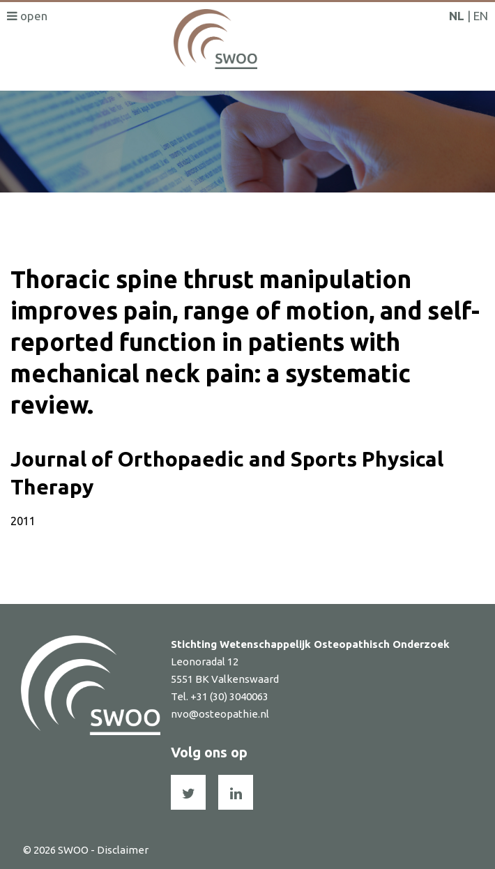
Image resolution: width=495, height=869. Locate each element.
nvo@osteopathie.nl (220, 714)
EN (480, 15)
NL (456, 15)
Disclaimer (122, 850)
